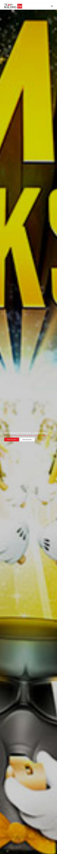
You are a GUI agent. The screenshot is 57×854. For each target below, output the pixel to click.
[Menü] (52, 6)
